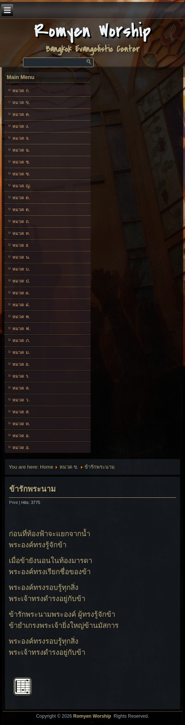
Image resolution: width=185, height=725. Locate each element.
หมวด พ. (21, 316)
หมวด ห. (21, 423)
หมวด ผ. (21, 293)
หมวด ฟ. (21, 328)
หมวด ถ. (21, 221)
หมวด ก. (21, 90)
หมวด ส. (21, 412)
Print (14, 502)
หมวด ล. (21, 388)
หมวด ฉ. (21, 150)
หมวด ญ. (21, 185)
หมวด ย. (21, 364)
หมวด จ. (21, 138)
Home (46, 467)
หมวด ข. (21, 102)
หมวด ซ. (21, 174)
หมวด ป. (21, 281)
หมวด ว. (21, 400)
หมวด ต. (21, 209)
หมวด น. (21, 257)
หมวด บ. (21, 269)
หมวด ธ (20, 245)
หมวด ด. (21, 197)
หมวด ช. (21, 162)
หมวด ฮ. (21, 447)
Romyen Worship (92, 31)
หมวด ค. (21, 114)
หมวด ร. (20, 376)
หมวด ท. (21, 233)
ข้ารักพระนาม (32, 489)
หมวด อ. (21, 435)
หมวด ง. (20, 126)
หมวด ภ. (21, 340)
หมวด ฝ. (21, 304)
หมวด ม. (21, 352)
